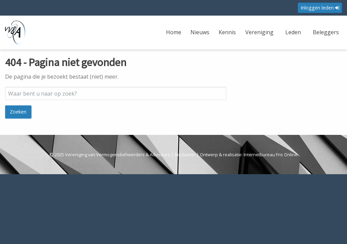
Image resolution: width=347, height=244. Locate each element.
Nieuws (199, 32)
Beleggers (326, 32)
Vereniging (259, 32)
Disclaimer (185, 154)
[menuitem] (174, 36)
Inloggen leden (320, 7)
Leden (293, 32)
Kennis (227, 32)
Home (173, 32)
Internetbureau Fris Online (271, 154)
